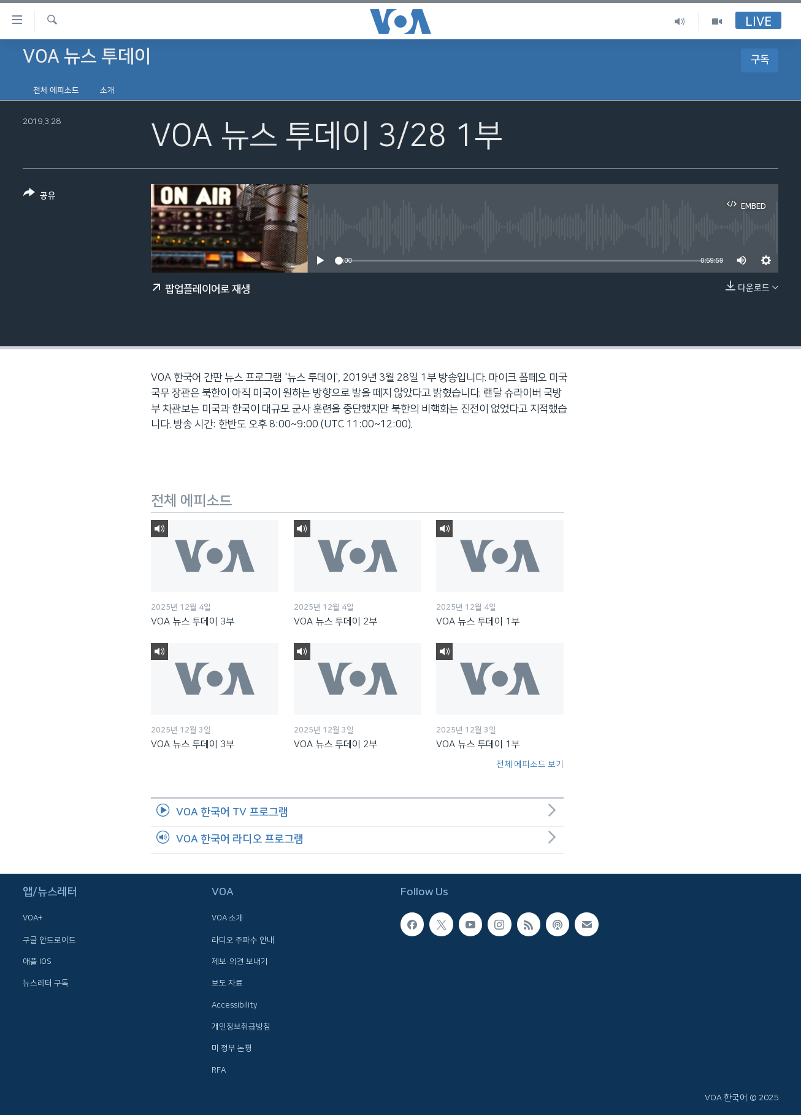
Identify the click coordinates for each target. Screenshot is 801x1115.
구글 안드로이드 (49, 940)
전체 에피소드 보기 (530, 764)
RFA (219, 1070)
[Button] (39, 196)
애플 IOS (37, 961)
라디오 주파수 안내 (243, 940)
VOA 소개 (227, 918)
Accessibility (235, 1005)
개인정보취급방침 (241, 1026)
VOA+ (32, 918)
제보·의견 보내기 (240, 961)
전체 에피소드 (56, 90)
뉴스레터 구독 (46, 983)
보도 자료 (227, 983)
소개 (107, 90)
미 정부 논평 (232, 1048)
